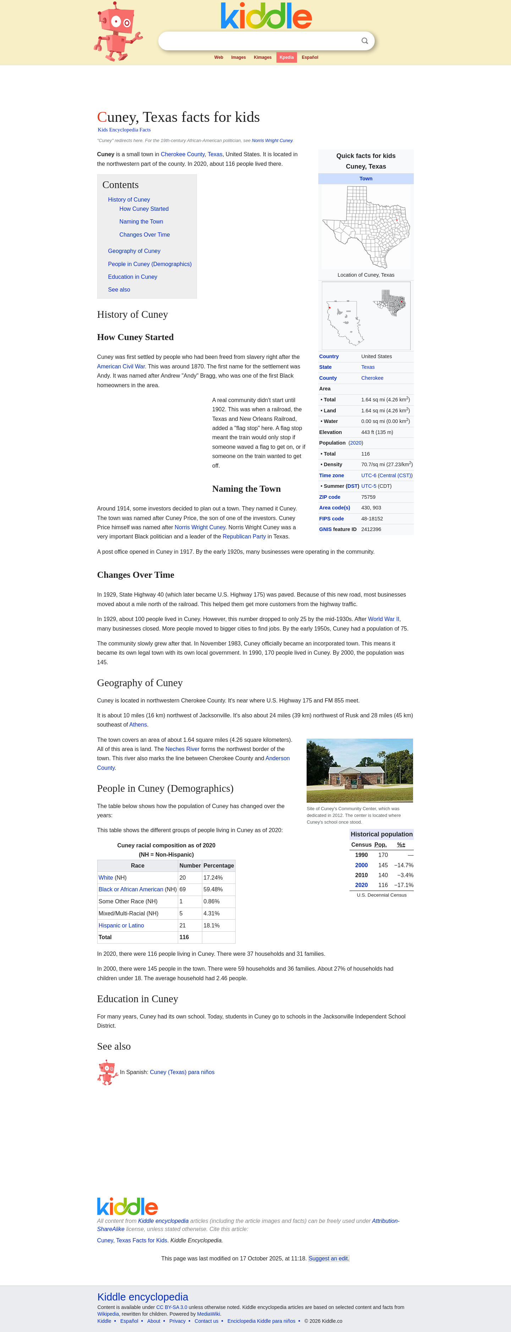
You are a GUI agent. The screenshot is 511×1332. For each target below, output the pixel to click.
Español (310, 57)
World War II (383, 619)
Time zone (331, 475)
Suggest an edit (328, 1258)
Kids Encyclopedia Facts (124, 129)
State (325, 367)
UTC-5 (368, 486)
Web (218, 57)
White (106, 878)
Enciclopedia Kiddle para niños (261, 1321)
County (328, 378)
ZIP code (330, 497)
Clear (350, 41)
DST (352, 486)
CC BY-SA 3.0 (171, 1307)
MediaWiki (208, 1314)
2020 (356, 443)
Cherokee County (182, 154)
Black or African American (131, 889)
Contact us (207, 1321)
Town (366, 178)
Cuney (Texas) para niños (182, 1072)
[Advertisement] (255, 85)
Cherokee (372, 378)
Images (238, 57)
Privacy (177, 1321)
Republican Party (244, 537)
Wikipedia (108, 1314)
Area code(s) (334, 507)
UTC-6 (368, 475)
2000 (361, 865)
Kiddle (104, 1321)
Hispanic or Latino (121, 925)
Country (329, 356)
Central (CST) (395, 475)
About (153, 1321)
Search (364, 41)
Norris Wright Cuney (272, 140)
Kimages (262, 57)
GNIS (325, 529)
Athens (138, 725)
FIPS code (331, 518)
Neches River (182, 749)
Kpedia (287, 57)
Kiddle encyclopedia (163, 1221)
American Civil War (121, 366)
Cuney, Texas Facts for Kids (132, 1240)
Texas (368, 367)
